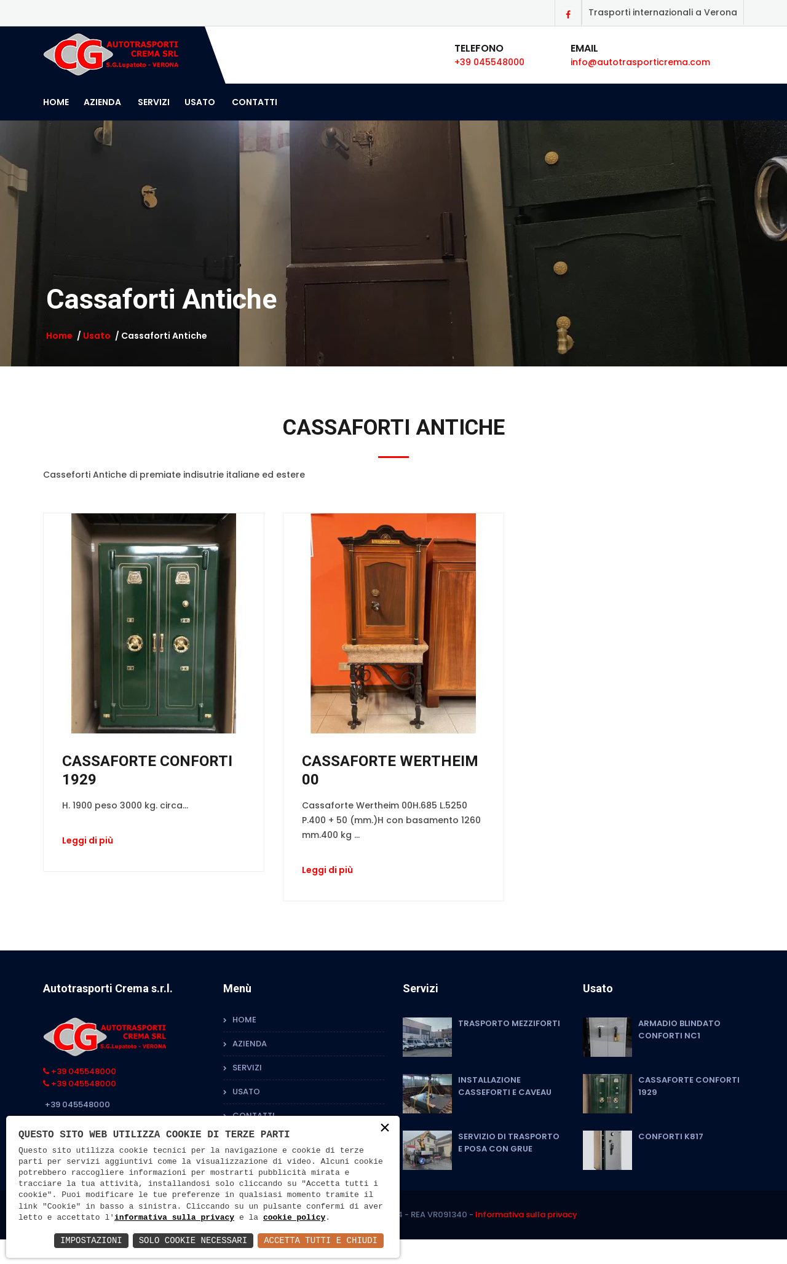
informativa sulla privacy (174, 1217)
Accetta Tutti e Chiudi (321, 1240)
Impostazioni (91, 1240)
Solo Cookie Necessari (193, 1240)
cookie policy (294, 1217)
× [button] (384, 1128)
